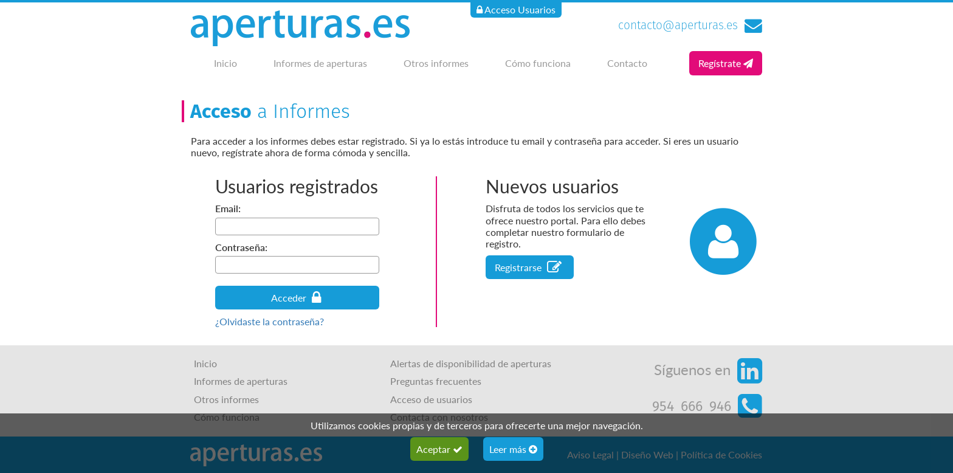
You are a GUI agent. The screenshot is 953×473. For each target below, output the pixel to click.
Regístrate (725, 63)
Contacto (627, 63)
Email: (228, 208)
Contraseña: (241, 247)
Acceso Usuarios (516, 9)
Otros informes (436, 63)
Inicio (225, 63)
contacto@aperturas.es (678, 25)
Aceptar (439, 449)
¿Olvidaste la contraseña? (269, 321)
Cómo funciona (538, 63)
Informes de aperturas (320, 63)
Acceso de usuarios (431, 399)
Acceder (296, 298)
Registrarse (528, 267)
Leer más (513, 449)
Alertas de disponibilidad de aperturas (470, 363)
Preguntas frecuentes (435, 381)
